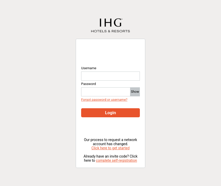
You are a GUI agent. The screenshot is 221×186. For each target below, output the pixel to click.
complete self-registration (116, 160)
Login (110, 112)
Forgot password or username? (104, 100)
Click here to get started (110, 148)
